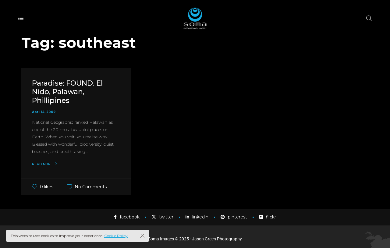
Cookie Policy (116, 235)
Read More (42, 164)
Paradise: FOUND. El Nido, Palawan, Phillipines (69, 92)
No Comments (91, 187)
